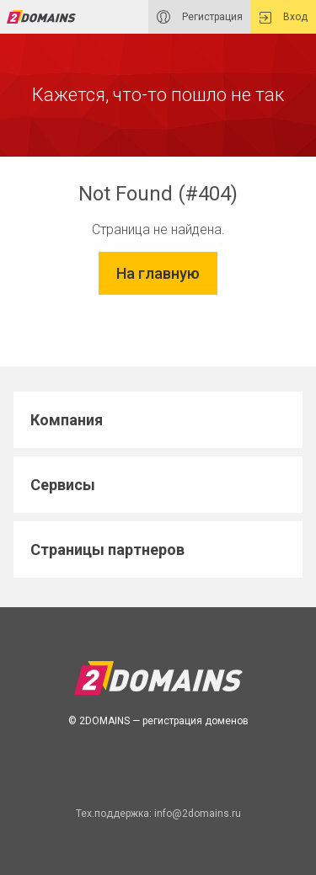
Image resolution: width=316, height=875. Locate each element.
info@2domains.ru (197, 813)
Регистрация (200, 17)
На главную (158, 273)
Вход (284, 17)
